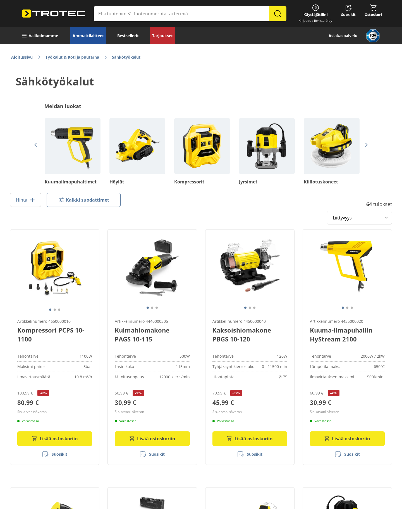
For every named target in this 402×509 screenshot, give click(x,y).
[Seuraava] (365, 145)
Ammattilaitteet (88, 35)
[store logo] (53, 13)
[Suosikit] (54, 452)
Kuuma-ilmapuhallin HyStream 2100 (341, 332)
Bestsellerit (128, 35)
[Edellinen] (34, 145)
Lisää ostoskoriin (55, 437)
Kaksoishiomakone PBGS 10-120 (241, 332)
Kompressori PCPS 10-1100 (50, 332)
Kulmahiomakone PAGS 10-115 (142, 332)
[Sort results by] (359, 218)
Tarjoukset (162, 35)
